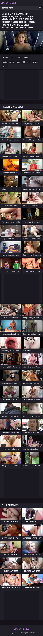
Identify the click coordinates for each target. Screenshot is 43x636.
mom (26, 57)
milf (19, 57)
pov (28, 62)
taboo (13, 57)
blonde (35, 62)
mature (5, 57)
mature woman (8, 62)
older (5, 66)
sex (18, 62)
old (23, 62)
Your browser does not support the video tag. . (21, 42)
